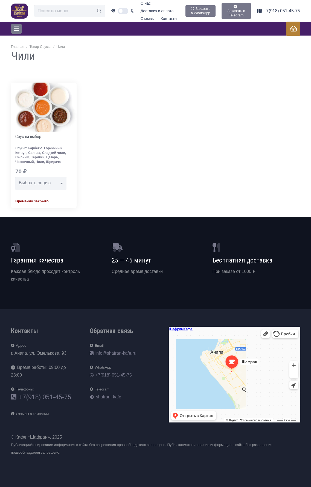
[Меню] (16, 29)
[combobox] (40, 183)
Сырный (22, 157)
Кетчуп (21, 153)
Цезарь (52, 157)
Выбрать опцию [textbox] (35, 182)
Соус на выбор (28, 136)
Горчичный (53, 148)
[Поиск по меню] (69, 11)
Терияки (38, 157)
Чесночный (24, 162)
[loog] (19, 11)
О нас (146, 3)
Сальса (34, 153)
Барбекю (35, 148)
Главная (17, 47)
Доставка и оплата (157, 11)
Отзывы (148, 18)
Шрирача (53, 162)
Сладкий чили (53, 153)
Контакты (169, 18)
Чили (40, 162)
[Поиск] (99, 11)
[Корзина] (293, 29)
